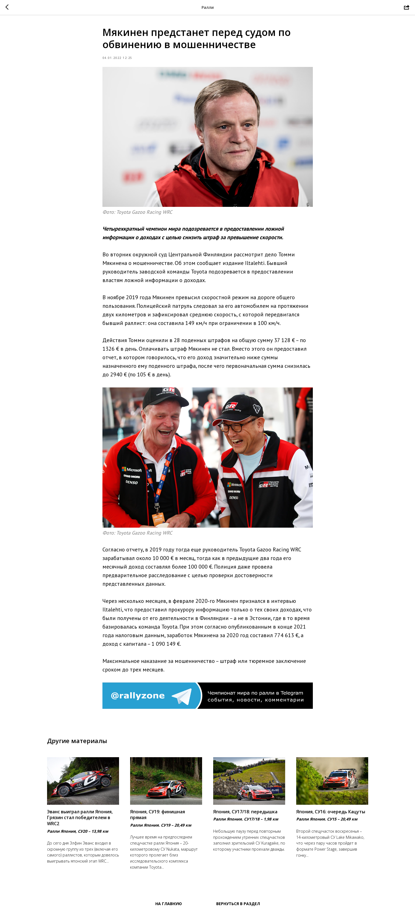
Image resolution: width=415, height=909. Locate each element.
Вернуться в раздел (238, 903)
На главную (168, 903)
